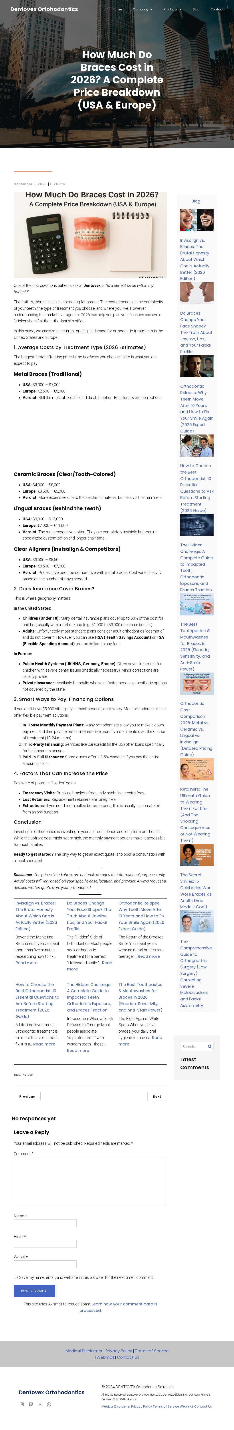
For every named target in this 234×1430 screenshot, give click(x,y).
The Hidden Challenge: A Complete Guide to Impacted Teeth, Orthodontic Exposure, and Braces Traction (89, 998)
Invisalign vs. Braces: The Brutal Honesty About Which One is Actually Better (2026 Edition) (36, 917)
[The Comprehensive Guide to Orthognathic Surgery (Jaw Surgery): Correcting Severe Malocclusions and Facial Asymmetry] (197, 923)
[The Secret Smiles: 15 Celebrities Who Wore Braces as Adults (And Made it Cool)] (197, 857)
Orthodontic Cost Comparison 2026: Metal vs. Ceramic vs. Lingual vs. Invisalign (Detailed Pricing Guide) (196, 730)
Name (20, 1217)
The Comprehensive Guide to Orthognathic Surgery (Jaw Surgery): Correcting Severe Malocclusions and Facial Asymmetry (196, 975)
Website (21, 1258)
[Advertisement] (90, 437)
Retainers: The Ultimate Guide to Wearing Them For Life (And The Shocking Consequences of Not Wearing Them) (195, 816)
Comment (23, 1155)
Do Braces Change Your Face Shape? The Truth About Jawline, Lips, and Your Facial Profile (89, 917)
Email (20, 1238)
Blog (196, 10)
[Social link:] (32, 1405)
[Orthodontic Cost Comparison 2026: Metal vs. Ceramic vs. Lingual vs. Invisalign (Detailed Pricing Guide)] (197, 686)
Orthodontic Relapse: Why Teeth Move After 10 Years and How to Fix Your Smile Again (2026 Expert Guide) (141, 917)
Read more (27, 964)
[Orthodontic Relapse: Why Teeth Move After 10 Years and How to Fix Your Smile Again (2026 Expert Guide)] (197, 368)
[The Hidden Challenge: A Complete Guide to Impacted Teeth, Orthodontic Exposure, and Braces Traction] (197, 527)
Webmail (105, 1358)
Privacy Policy (118, 1352)
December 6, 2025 (30, 185)
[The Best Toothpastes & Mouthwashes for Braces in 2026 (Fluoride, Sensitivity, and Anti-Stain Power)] (197, 606)
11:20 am (57, 185)
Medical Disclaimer (84, 1352)
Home (117, 10)
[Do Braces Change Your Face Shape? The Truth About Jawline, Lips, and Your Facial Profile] (197, 295)
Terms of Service (152, 1352)
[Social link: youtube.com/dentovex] (41, 1405)
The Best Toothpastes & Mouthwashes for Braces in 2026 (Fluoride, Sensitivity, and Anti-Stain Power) (141, 998)
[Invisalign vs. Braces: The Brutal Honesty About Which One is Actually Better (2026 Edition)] (197, 222)
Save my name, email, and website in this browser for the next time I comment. (86, 1278)
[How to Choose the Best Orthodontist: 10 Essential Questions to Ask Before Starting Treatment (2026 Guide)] (197, 448)
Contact (217, 10)
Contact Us (128, 1358)
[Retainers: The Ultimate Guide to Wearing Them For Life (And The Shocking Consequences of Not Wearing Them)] (197, 771)
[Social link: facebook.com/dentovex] (23, 1405)
